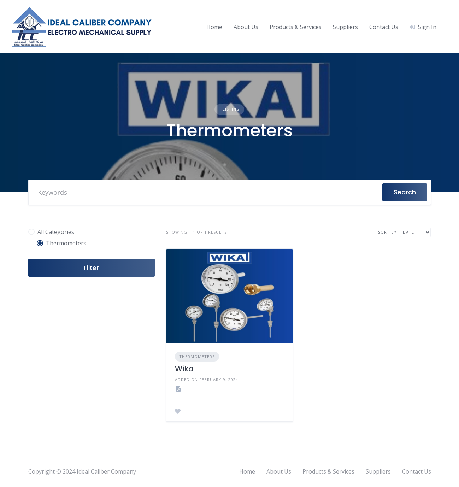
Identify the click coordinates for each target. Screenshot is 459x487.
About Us (246, 27)
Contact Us (383, 27)
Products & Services (296, 27)
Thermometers (197, 356)
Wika (184, 369)
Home (214, 27)
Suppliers (345, 27)
